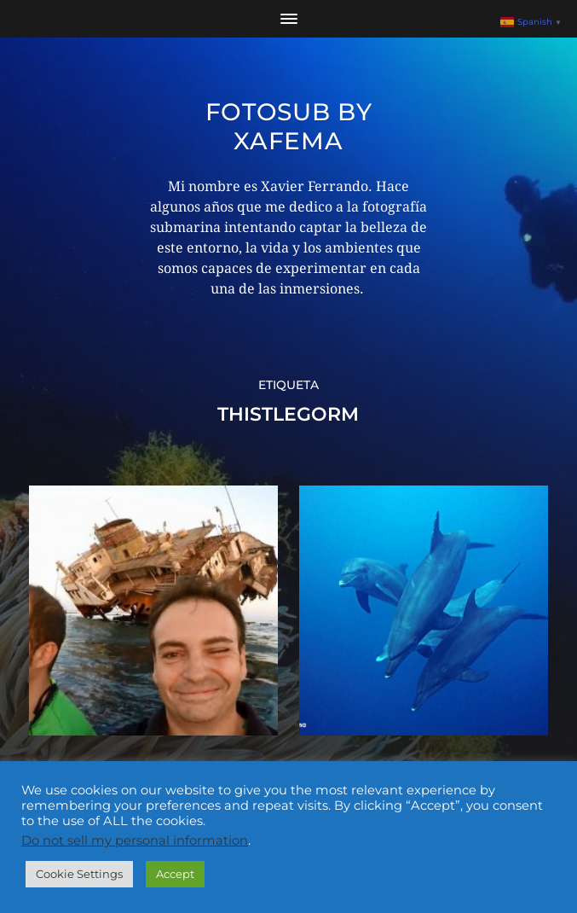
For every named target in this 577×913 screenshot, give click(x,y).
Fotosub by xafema (288, 126)
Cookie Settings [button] (79, 874)
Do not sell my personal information (134, 840)
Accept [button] (175, 874)
